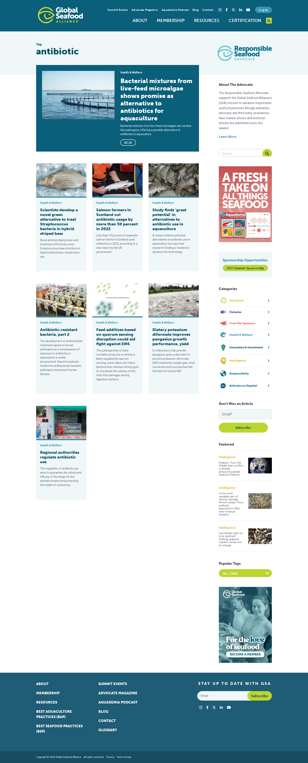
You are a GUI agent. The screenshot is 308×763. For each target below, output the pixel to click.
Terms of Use (124, 757)
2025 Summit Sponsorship (245, 268)
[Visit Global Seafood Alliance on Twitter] (233, 10)
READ (128, 142)
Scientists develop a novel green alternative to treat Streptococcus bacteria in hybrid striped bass (59, 222)
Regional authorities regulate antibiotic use (59, 457)
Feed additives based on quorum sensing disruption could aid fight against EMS (116, 336)
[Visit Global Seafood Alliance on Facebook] (227, 10)
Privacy (110, 757)
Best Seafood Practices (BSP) (59, 729)
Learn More (227, 137)
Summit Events (117, 10)
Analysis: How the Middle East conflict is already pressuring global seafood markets (231, 468)
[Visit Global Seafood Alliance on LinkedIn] (240, 10)
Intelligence (227, 457)
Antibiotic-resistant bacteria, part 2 (58, 332)
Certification (245, 20)
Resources (206, 20)
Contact (208, 10)
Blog (195, 10)
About (140, 20)
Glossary (107, 730)
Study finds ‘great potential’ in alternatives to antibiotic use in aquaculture (169, 219)
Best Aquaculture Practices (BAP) (54, 714)
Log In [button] (263, 10)
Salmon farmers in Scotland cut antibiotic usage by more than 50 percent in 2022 (117, 219)
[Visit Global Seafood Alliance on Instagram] (220, 10)
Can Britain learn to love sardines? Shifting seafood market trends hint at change (231, 539)
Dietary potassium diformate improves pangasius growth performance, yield (171, 336)
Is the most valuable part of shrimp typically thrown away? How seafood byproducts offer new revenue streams (231, 504)
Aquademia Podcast (175, 10)
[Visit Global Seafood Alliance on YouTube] (248, 10)
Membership (171, 20)
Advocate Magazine (145, 10)
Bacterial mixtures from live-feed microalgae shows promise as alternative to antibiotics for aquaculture (156, 99)
